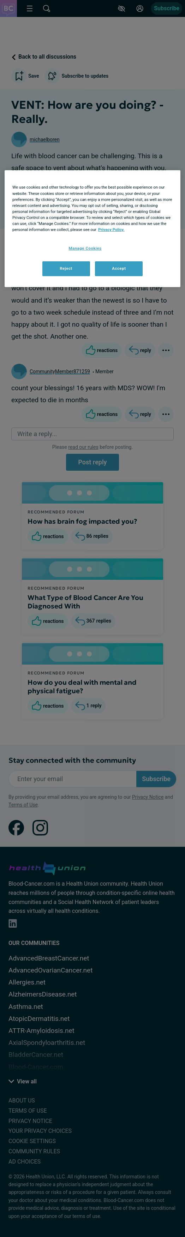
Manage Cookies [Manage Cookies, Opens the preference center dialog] (84, 248)
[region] (92, 228)
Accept (119, 268)
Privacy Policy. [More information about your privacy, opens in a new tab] (111, 229)
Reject (66, 268)
